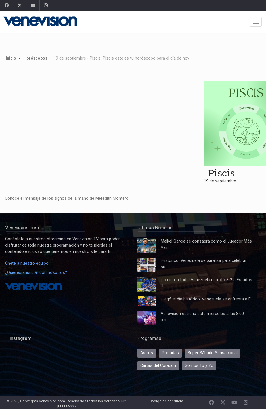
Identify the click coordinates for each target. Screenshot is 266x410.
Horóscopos (35, 58)
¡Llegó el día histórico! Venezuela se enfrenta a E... (207, 299)
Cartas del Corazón (158, 365)
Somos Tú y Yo (199, 365)
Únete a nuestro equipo (27, 263)
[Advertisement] (117, 41)
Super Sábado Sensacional (213, 352)
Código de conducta (166, 401)
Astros (146, 352)
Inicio (11, 58)
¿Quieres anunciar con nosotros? (36, 272)
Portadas (170, 352)
